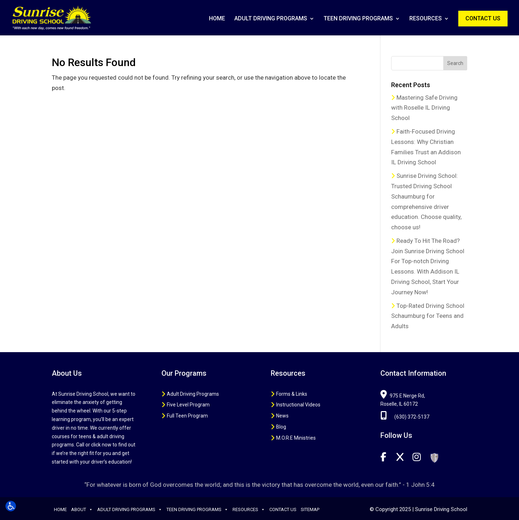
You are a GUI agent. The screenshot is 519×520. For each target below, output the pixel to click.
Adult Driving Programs (270, 19)
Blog (281, 427)
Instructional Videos (298, 405)
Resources (425, 19)
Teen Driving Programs (358, 19)
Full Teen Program (187, 416)
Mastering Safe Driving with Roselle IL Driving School (424, 108)
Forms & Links (291, 394)
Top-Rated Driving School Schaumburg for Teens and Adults (427, 316)
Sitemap (310, 509)
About (82, 509)
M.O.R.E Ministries (296, 438)
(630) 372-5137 (404, 417)
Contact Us (482, 18)
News (282, 416)
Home (217, 19)
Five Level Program (188, 405)
